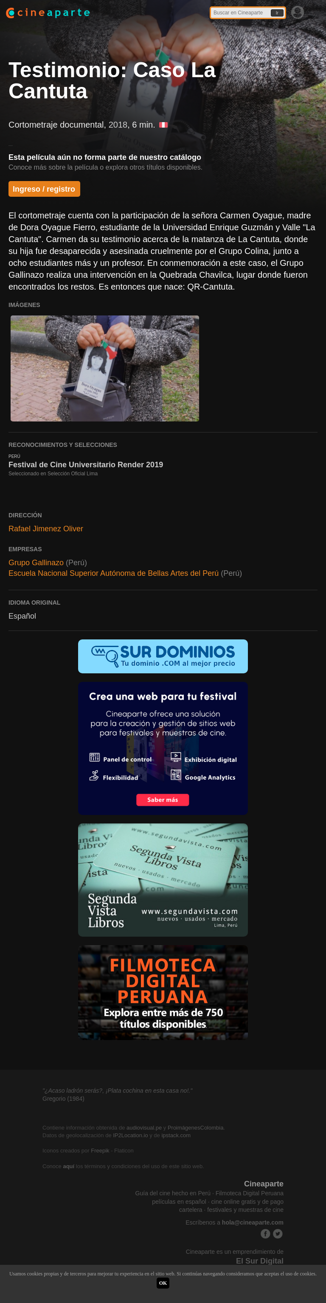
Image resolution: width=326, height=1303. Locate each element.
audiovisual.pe (144, 1127)
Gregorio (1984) (63, 1098)
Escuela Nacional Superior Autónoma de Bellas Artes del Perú (113, 573)
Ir (277, 13)
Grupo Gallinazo (36, 562)
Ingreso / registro (44, 189)
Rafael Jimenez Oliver (45, 529)
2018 (118, 124)
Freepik (100, 1150)
